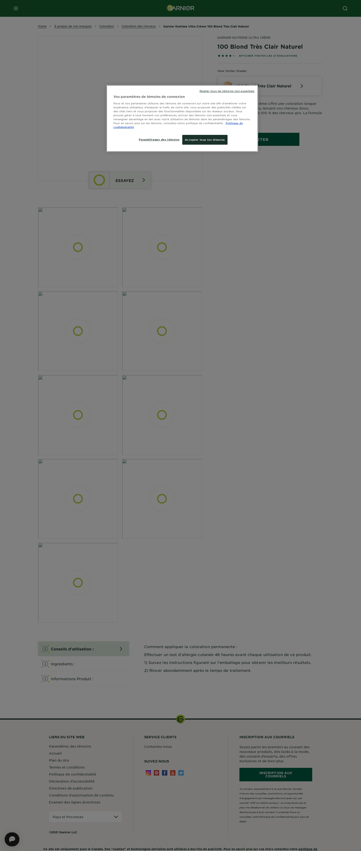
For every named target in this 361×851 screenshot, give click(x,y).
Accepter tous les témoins (205, 139)
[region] (182, 118)
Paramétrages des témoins (159, 139)
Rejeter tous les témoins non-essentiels (227, 90)
